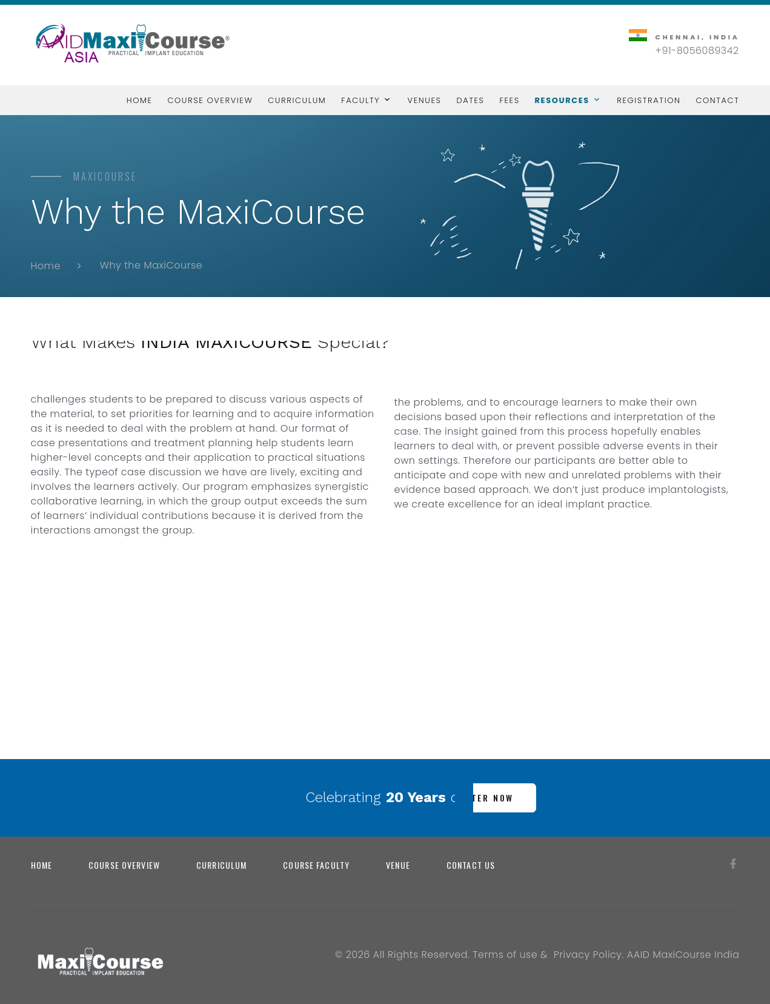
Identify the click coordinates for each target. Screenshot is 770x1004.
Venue (398, 864)
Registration (648, 100)
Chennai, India (697, 37)
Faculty (360, 100)
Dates (470, 100)
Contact (717, 100)
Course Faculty (316, 864)
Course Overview (210, 100)
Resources (562, 100)
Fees (510, 100)
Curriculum (297, 100)
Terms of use (505, 955)
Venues (425, 100)
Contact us (470, 864)
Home (140, 100)
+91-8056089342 (697, 51)
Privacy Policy (588, 955)
